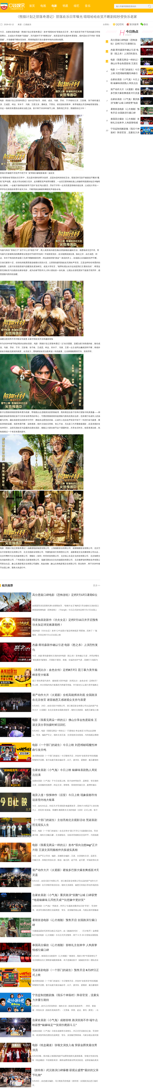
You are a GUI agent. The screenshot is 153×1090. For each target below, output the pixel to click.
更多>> (96, 585)
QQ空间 (120, 24)
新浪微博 (134, 24)
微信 (146, 24)
